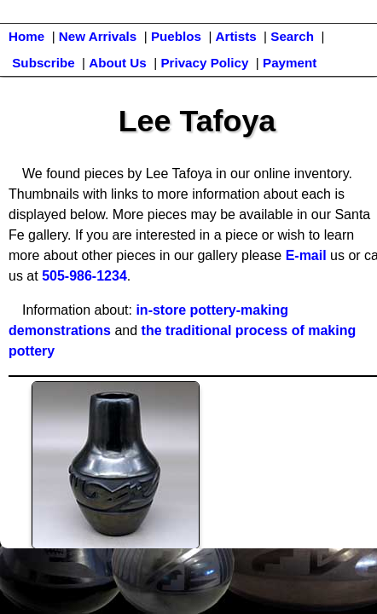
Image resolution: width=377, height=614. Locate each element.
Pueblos (176, 36)
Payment (289, 62)
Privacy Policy (204, 62)
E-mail (306, 255)
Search (292, 36)
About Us (118, 62)
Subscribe (43, 62)
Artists (236, 36)
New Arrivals (97, 36)
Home (26, 36)
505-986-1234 (84, 276)
